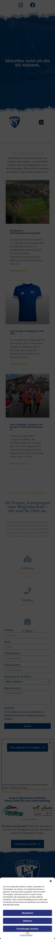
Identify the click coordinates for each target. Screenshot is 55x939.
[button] (50, 881)
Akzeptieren (27, 913)
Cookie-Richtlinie (26, 935)
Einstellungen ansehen (27, 929)
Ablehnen (27, 921)
